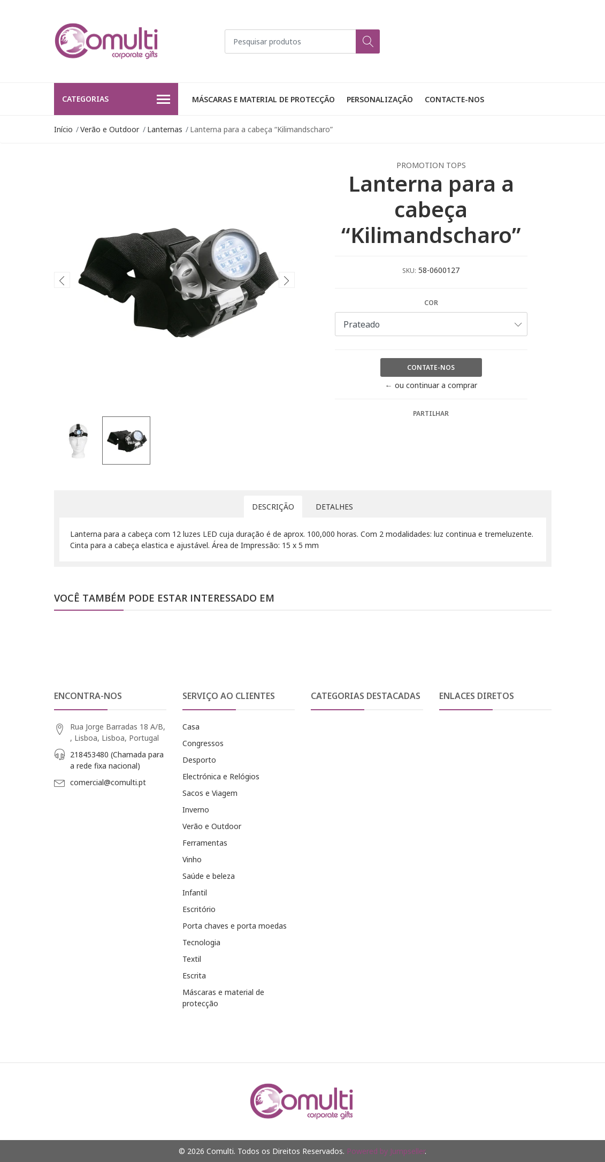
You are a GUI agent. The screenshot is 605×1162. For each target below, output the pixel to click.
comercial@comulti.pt (108, 782)
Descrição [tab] (273, 507)
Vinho (192, 859)
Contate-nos (431, 367)
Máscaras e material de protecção (263, 99)
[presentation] (62, 280)
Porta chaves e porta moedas (234, 926)
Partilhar (431, 413)
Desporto (199, 760)
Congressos (203, 743)
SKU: (409, 270)
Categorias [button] (116, 99)
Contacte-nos (454, 99)
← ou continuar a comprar (431, 385)
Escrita (194, 975)
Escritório (199, 909)
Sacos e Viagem (210, 793)
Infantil (194, 892)
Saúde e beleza (208, 876)
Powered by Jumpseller (386, 1151)
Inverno (195, 809)
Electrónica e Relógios (220, 776)
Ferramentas (204, 843)
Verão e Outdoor (109, 129)
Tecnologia (201, 942)
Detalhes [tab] (334, 507)
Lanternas (164, 129)
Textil (191, 959)
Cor (431, 302)
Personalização (380, 99)
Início (63, 129)
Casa (191, 726)
